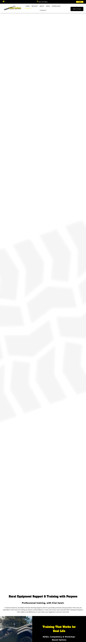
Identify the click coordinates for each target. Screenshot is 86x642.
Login (79, 2)
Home (28, 6)
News (48, 6)
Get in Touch (77, 9)
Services (35, 6)
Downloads (56, 6)
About (42, 6)
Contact (43, 10)
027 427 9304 (43, 2)
